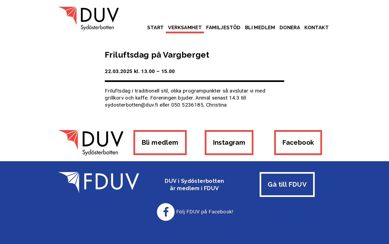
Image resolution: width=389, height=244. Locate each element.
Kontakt (316, 27)
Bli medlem (260, 27)
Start (155, 27)
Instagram (229, 142)
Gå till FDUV (287, 184)
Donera (290, 27)
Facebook (298, 142)
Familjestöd (223, 27)
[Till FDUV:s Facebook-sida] (166, 212)
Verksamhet (185, 27)
